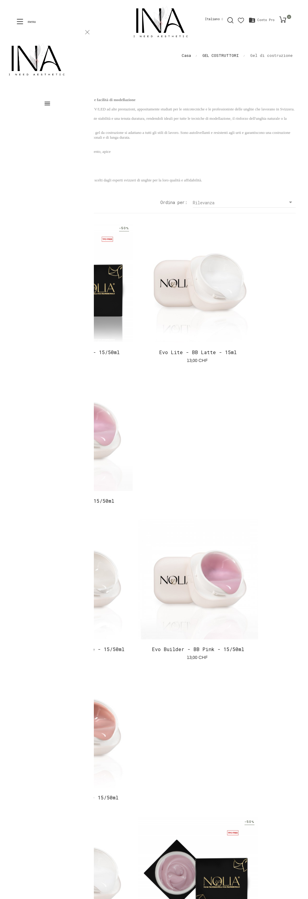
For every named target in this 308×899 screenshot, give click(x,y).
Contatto (22, 834)
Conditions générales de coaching (51, 813)
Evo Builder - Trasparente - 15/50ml (57, 467)
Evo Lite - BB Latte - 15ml (154, 323)
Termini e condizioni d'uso (44, 823)
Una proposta (27, 791)
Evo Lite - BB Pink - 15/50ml (250, 323)
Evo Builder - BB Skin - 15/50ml (250, 467)
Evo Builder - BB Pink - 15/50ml (154, 467)
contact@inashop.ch (178, 749)
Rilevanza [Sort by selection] (244, 202)
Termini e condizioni (37, 802)
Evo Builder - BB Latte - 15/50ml (58, 607)
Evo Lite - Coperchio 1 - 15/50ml (57, 327)
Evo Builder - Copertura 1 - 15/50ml (154, 607)
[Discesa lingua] (214, 19)
